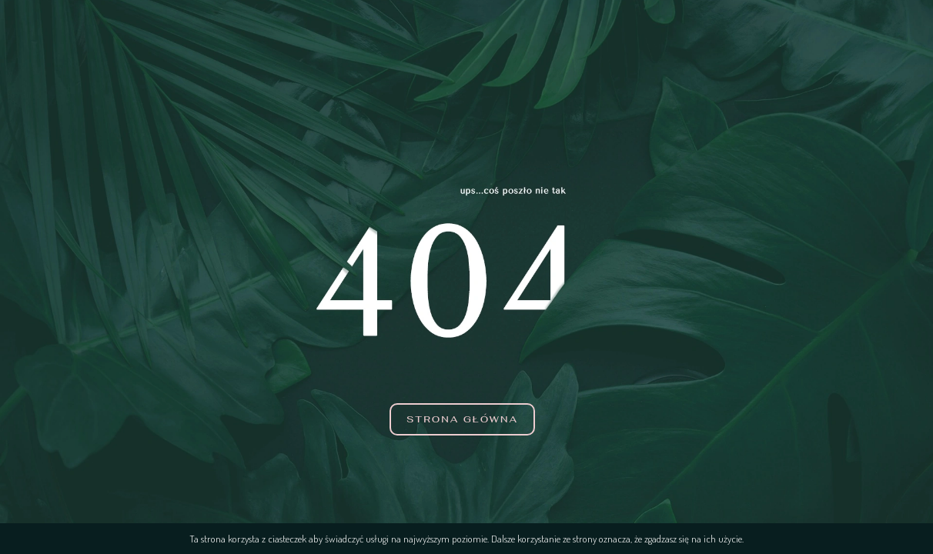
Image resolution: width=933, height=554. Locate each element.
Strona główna (462, 419)
